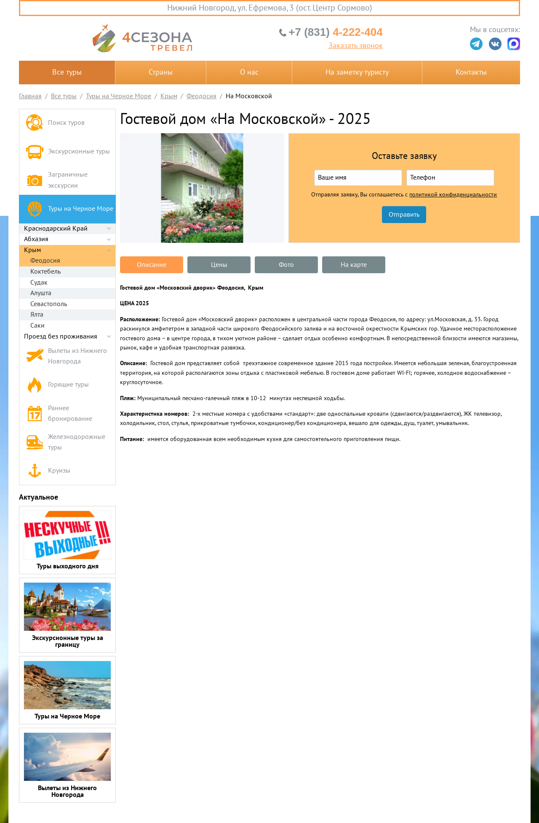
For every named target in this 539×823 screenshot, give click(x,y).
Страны (161, 72)
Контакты (471, 72)
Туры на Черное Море (69, 209)
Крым (32, 250)
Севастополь (48, 304)
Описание (151, 265)
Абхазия (36, 239)
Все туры (67, 72)
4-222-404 (335, 32)
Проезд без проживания (60, 336)
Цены (219, 265)
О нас (249, 72)
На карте (354, 265)
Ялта (36, 314)
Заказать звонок (355, 46)
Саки (37, 325)
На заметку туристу (357, 72)
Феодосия (45, 260)
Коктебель (45, 271)
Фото (286, 265)
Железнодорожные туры (65, 442)
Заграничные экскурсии (57, 180)
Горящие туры (57, 385)
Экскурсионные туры (68, 151)
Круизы (48, 470)
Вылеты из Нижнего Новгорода (66, 356)
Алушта (40, 293)
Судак (39, 282)
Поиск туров (55, 123)
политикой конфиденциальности (453, 194)
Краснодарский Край (56, 228)
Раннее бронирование (59, 413)
